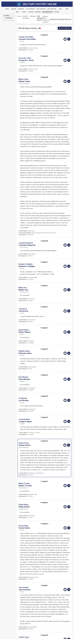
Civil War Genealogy (25, 17)
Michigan (33, 16)
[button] (36, 37)
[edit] (68, 39)
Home (19, 16)
